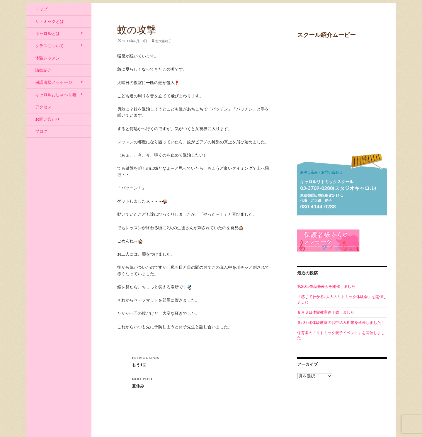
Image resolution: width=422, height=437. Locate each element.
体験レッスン (47, 57)
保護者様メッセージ (53, 82)
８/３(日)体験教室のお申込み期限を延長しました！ (341, 322)
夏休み (201, 381)
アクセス (43, 106)
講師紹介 (43, 70)
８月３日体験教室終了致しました (325, 312)
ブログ (41, 131)
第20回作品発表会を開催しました (326, 286)
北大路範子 (163, 41)
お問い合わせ (47, 119)
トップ (41, 8)
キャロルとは (47, 33)
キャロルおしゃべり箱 (55, 94)
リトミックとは (49, 21)
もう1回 (201, 360)
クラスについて (49, 45)
